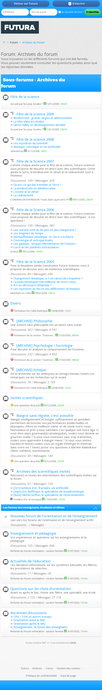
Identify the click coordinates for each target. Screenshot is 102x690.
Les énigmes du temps (28, 233)
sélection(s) (17, 151)
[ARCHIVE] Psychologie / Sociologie (44, 345)
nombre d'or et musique (27, 499)
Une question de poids (27, 405)
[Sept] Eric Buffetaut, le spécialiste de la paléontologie (48, 491)
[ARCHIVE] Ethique (31, 370)
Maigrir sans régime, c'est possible (45, 415)
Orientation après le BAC (29, 623)
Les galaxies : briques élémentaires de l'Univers (44, 243)
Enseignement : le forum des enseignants (40, 627)
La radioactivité (23, 195)
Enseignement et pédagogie (33, 533)
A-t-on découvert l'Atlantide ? (32, 285)
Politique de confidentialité (41, 675)
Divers (15, 303)
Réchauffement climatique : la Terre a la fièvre (43, 237)
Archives (37, 668)
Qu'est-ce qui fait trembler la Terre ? (37, 185)
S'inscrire (76, 4)
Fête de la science (24, 96)
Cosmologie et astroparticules (33, 240)
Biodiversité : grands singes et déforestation (42, 118)
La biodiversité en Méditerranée (34, 188)
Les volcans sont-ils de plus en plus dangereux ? (44, 230)
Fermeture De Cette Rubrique (31, 310)
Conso (49, 668)
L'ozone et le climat (26, 192)
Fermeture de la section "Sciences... (34, 335)
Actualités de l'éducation (30, 561)
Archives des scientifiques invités (43, 471)
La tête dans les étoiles (28, 121)
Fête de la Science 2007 (35, 161)
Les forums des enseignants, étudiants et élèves (33, 507)
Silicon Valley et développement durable (39, 125)
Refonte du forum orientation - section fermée (37, 551)
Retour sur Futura (26, 3)
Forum (14, 42)
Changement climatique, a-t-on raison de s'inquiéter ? (48, 278)
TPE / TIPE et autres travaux (32, 616)
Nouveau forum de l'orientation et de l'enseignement (53, 516)
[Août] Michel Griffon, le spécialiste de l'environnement (48, 495)
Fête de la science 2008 (35, 139)
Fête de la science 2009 (35, 114)
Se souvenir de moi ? (70, 12)
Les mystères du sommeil (30, 143)
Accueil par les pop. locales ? (26, 104)
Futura (25, 668)
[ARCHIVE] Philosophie (34, 321)
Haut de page (68, 675)
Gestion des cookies (68, 668)
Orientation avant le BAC (29, 620)
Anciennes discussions (28, 613)
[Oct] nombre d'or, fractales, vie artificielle (40, 488)
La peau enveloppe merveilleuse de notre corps (44, 282)
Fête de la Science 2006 (35, 209)
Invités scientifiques (26, 397)
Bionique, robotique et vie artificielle (36, 147)
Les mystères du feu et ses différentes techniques (46, 289)
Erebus (14, 251)
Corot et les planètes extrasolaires (36, 247)
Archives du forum (33, 42)
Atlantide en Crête (20, 293)
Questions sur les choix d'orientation (40, 588)
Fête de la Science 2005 (35, 261)
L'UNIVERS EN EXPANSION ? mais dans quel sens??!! (39, 199)
